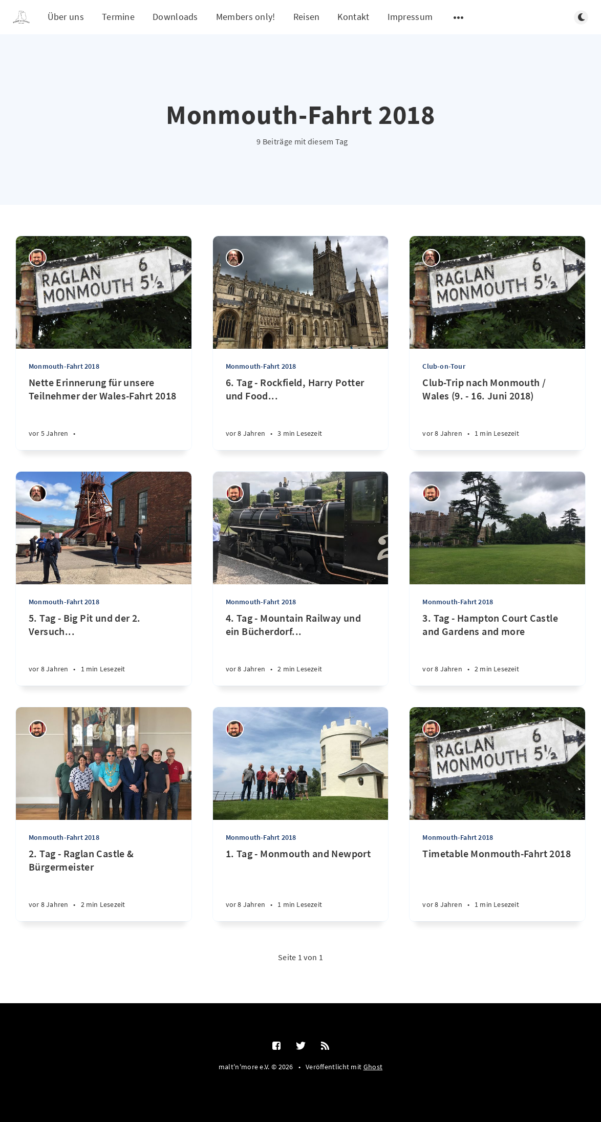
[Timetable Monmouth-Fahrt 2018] (497, 884)
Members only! (245, 17)
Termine (118, 17)
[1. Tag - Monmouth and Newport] (301, 884)
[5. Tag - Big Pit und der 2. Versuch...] (103, 648)
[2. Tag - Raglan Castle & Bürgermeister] (103, 884)
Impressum (410, 17)
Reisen (306, 17)
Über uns (66, 17)
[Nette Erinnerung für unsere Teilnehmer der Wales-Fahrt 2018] (103, 413)
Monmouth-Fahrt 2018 (64, 366)
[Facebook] (276, 1046)
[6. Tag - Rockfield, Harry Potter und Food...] (301, 413)
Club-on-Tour (443, 366)
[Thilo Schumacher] (235, 258)
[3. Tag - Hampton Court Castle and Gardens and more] (497, 648)
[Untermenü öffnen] (458, 17)
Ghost (373, 1066)
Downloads (175, 17)
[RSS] (325, 1046)
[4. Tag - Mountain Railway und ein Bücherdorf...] (301, 648)
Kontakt (353, 17)
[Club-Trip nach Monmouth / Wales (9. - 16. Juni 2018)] (497, 413)
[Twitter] (301, 1046)
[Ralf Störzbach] (38, 258)
